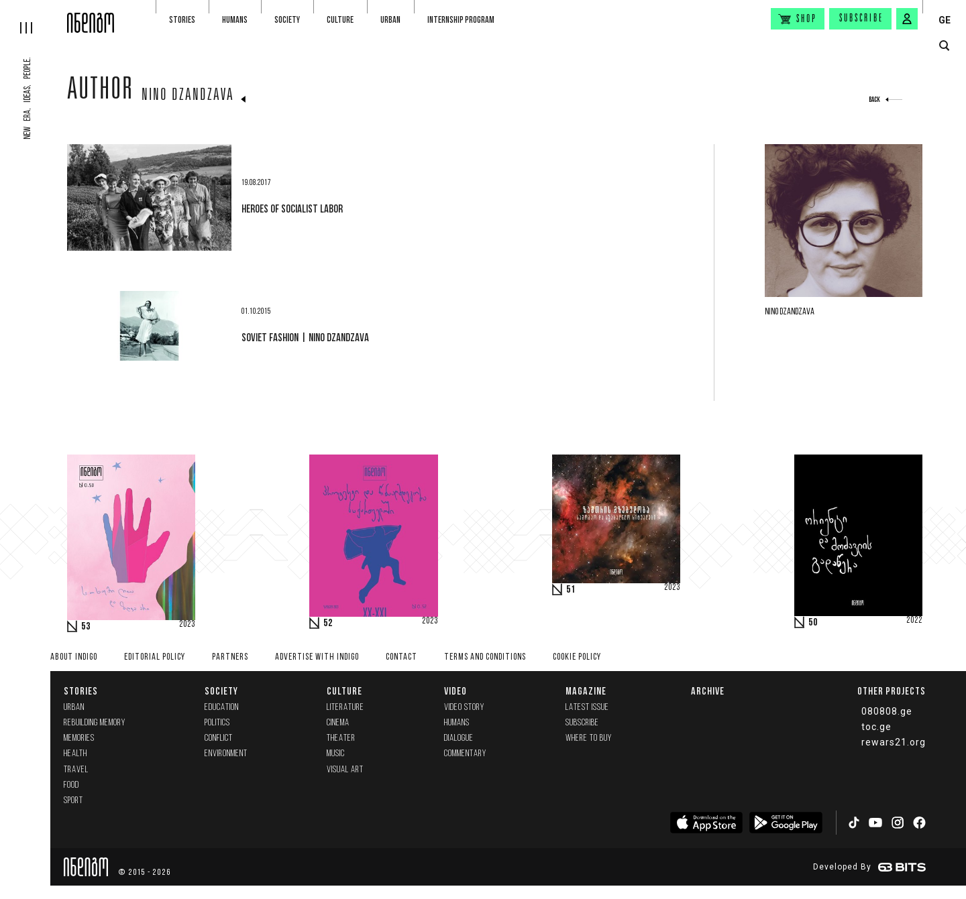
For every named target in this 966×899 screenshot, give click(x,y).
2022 (914, 620)
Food (71, 785)
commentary (465, 754)
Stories (182, 19)
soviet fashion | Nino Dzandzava (305, 337)
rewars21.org (893, 742)
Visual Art (345, 770)
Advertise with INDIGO (317, 657)
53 (86, 626)
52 (328, 623)
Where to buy (589, 738)
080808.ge (886, 711)
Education (222, 708)
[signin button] (907, 18)
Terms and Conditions (485, 657)
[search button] (944, 46)
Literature (345, 708)
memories (79, 738)
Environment (226, 754)
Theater (341, 738)
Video (455, 690)
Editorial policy (154, 657)
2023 (187, 625)
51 (571, 590)
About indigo (73, 657)
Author (100, 91)
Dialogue (459, 738)
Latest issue (587, 708)
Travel (76, 770)
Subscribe (861, 18)
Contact (401, 657)
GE (944, 20)
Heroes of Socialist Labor (292, 208)
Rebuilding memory (94, 723)
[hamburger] (33, 17)
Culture (340, 19)
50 (813, 622)
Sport (73, 801)
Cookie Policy (577, 657)
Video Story (464, 708)
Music (336, 754)
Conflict (219, 738)
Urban (390, 19)
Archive (707, 690)
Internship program (460, 19)
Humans (235, 19)
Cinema (338, 723)
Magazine (586, 690)
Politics (217, 723)
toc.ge (876, 726)
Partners (230, 657)
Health (75, 754)
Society (287, 19)
